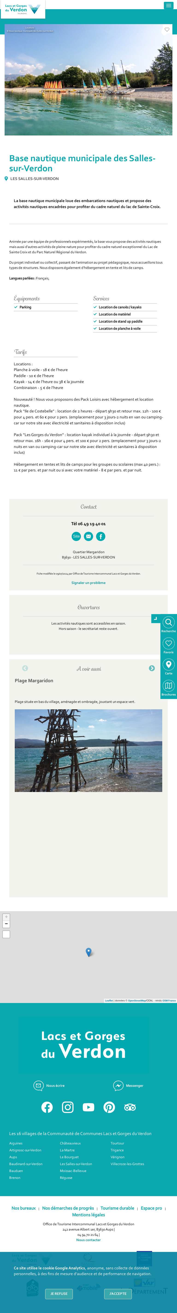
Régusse (66, 1178)
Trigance (117, 1150)
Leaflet (109, 1001)
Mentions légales (88, 1215)
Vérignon (117, 1157)
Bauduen (16, 1171)
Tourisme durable (117, 1208)
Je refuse (59, 1294)
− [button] (6, 924)
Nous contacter (88, 1240)
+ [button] (6, 917)
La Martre (67, 1150)
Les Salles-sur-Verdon (76, 1164)
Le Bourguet (69, 1157)
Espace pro (151, 1208)
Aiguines (15, 1143)
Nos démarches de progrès (68, 1208)
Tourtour (117, 1143)
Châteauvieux (70, 1143)
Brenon (14, 1178)
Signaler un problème (88, 583)
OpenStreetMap (137, 1001)
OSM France (169, 1001)
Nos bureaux (23, 1208)
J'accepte (118, 1294)
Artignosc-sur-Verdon (25, 1150)
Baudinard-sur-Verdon (25, 1164)
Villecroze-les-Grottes (127, 1164)
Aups (13, 1157)
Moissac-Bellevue (73, 1171)
